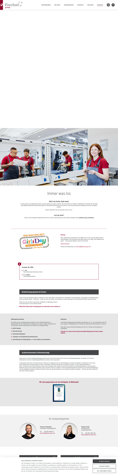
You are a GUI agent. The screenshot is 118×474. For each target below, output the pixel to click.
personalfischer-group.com (83, 247)
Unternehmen (46, 5)
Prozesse (90, 5)
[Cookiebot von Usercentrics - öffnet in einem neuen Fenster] (10, 471)
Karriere (100, 5)
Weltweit (57, 5)
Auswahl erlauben (104, 458)
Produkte (80, 5)
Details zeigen (87, 470)
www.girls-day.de (65, 244)
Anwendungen (69, 5)
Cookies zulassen (104, 454)
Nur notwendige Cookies (104, 463)
